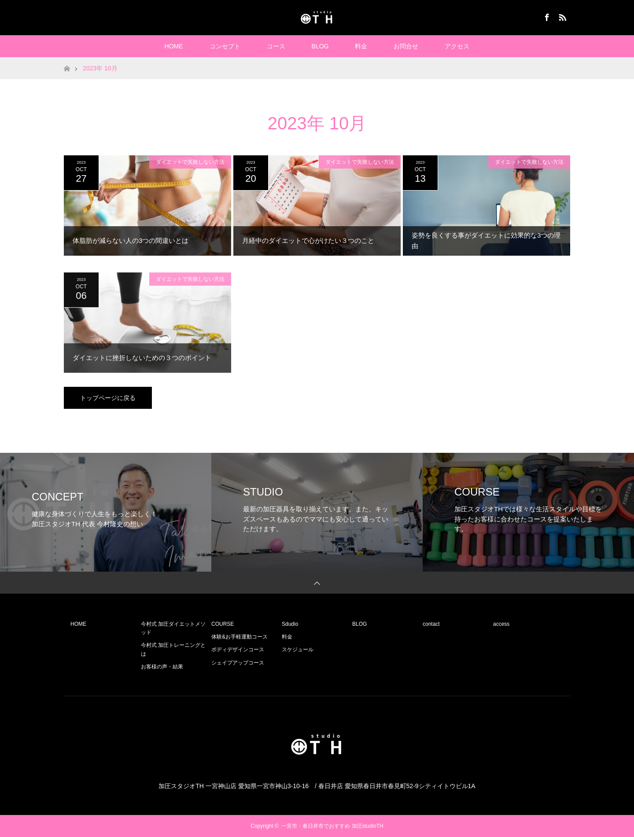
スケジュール (297, 649)
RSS (561, 15)
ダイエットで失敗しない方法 (190, 162)
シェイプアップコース (237, 663)
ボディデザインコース (237, 649)
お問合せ (406, 46)
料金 (361, 46)
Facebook (546, 15)
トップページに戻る (108, 397)
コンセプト (225, 46)
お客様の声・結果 (162, 667)
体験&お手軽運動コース (239, 637)
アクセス (457, 46)
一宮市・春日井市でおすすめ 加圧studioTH (332, 826)
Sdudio (290, 624)
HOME (174, 46)
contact (431, 624)
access (501, 624)
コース (276, 46)
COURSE (222, 624)
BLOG (320, 46)
